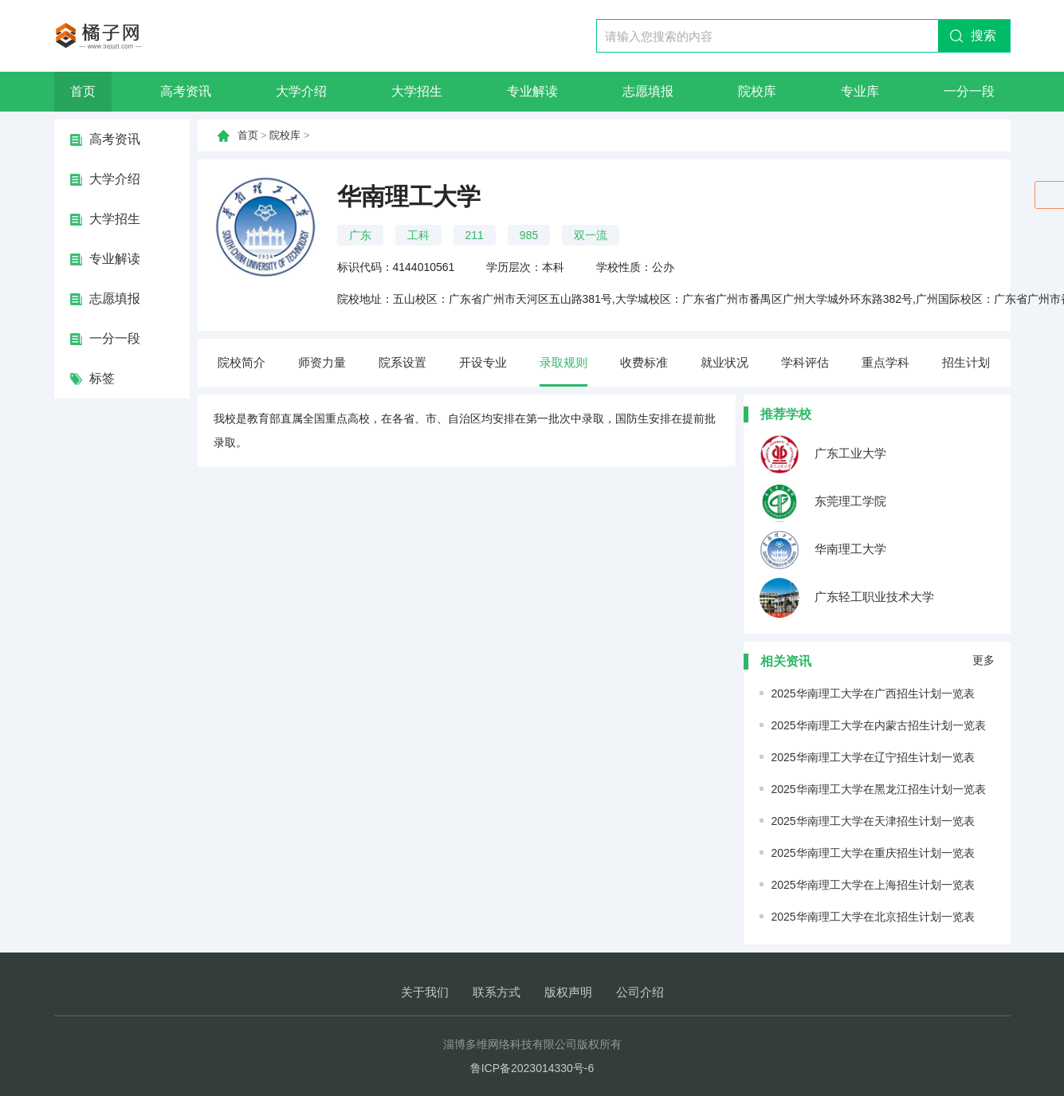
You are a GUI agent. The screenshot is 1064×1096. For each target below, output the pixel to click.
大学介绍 (301, 91)
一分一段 (969, 91)
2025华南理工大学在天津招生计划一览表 (873, 821)
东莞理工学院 (823, 502)
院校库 (757, 91)
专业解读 (532, 91)
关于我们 (425, 992)
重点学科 (885, 362)
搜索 (983, 35)
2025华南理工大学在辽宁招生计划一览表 (873, 757)
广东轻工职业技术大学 (847, 598)
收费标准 (644, 362)
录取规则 (563, 362)
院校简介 (241, 362)
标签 (102, 378)
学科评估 (805, 362)
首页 (83, 91)
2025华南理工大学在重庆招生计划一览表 (873, 853)
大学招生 (416, 91)
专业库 (860, 91)
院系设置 (402, 362)
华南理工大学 (823, 550)
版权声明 (568, 992)
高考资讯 (185, 91)
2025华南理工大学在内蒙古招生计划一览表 (878, 725)
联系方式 (496, 992)
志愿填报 (647, 91)
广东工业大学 (823, 454)
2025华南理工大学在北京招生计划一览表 (873, 916)
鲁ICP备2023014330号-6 (532, 1068)
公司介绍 (640, 992)
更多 (983, 660)
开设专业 (483, 362)
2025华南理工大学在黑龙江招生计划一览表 (878, 789)
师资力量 (322, 362)
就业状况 (724, 362)
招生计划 (966, 362)
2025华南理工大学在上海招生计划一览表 (873, 884)
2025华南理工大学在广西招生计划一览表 (873, 693)
